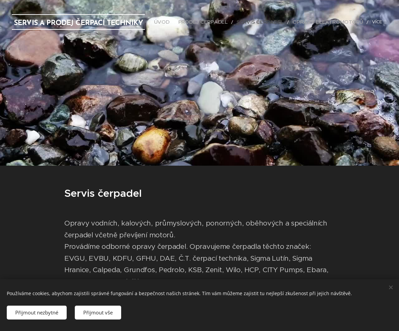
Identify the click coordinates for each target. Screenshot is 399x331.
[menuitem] (187, 22)
